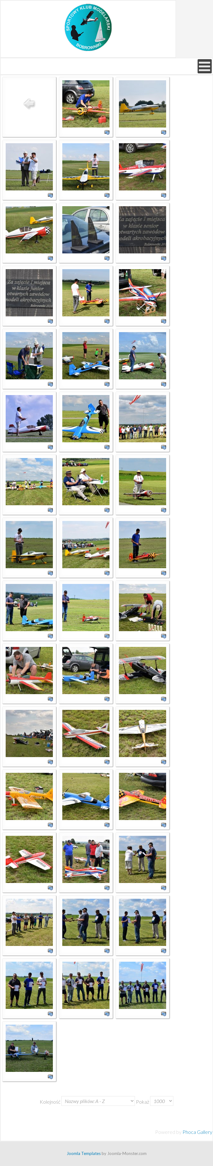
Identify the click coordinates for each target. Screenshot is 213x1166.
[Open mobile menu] (205, 66)
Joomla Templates (84, 1153)
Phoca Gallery (197, 1132)
